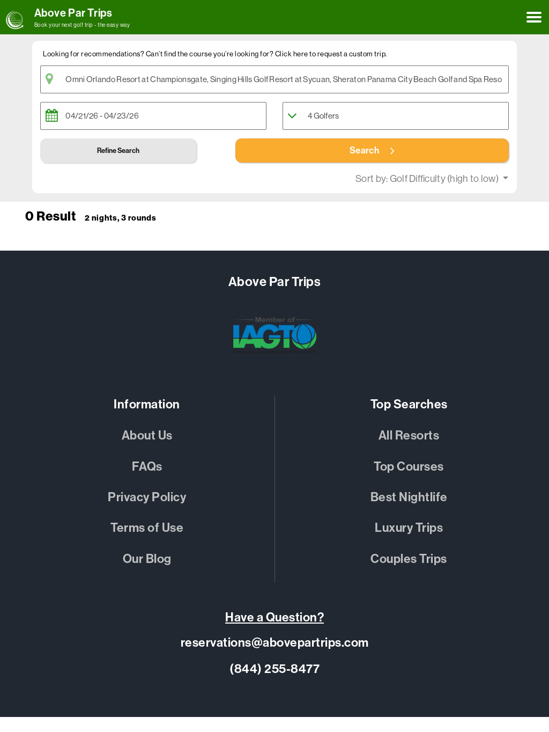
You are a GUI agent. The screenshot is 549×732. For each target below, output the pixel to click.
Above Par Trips (73, 12)
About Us (147, 435)
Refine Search (118, 151)
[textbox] (274, 79)
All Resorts (409, 435)
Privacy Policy (147, 497)
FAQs (147, 466)
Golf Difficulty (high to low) (445, 178)
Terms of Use (146, 528)
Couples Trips (408, 559)
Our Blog (147, 559)
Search (372, 150)
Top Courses (409, 466)
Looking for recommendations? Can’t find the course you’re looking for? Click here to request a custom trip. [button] (215, 54)
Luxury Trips (409, 528)
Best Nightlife (409, 497)
